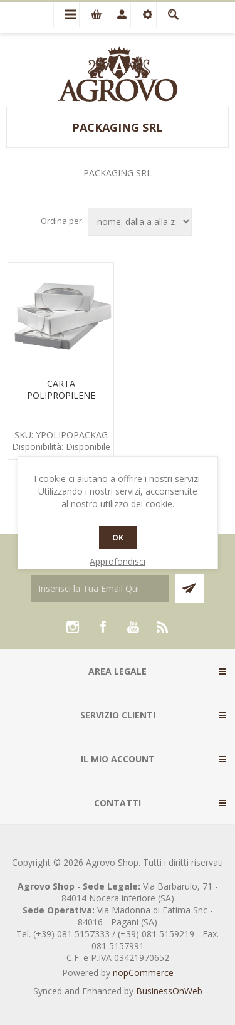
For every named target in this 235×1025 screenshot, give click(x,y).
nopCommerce (143, 973)
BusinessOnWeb (169, 991)
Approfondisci (117, 561)
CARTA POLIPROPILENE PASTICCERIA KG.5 (61, 395)
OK (117, 537)
